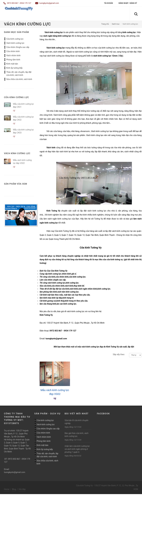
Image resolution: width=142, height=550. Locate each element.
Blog (14, 489)
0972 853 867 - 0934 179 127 (17, 3)
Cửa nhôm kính (13, 51)
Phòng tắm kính (13, 59)
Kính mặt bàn (12, 64)
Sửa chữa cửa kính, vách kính (19, 79)
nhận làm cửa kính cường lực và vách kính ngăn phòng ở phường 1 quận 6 (77, 449)
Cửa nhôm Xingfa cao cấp (17, 47)
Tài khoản (108, 3)
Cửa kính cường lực (15, 39)
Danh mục (115, 24)
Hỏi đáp (22, 489)
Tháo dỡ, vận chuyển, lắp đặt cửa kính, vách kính (18, 73)
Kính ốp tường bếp (14, 68)
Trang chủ (105, 24)
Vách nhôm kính (13, 55)
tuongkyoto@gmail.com (47, 3)
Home (6, 489)
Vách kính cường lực (15, 43)
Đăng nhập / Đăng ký (128, 3)
